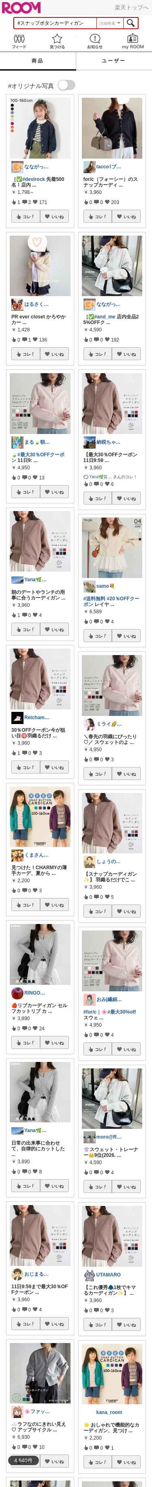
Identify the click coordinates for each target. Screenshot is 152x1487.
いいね (57, 217)
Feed (19, 41)
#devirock (33, 179)
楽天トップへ (132, 7)
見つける (57, 41)
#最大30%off (121, 1012)
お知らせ (95, 41)
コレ (29, 217)
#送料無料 (94, 599)
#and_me (105, 317)
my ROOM (133, 41)
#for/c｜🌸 (95, 1012)
